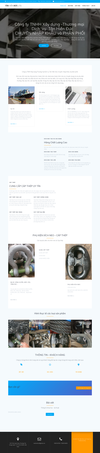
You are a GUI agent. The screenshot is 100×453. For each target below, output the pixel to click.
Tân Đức (13, 6)
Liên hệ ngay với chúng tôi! (83, 391)
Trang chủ (63, 5)
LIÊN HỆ (93, 5)
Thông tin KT (85, 5)
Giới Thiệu (77, 5)
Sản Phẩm (70, 5)
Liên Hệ (43, 45)
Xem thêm (13, 127)
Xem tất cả (49, 418)
